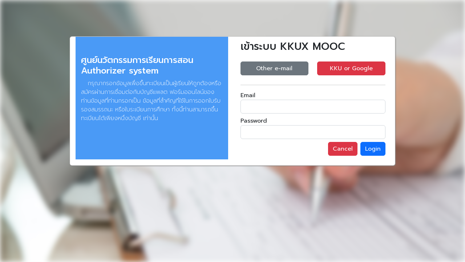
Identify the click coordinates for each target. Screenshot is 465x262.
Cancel (343, 148)
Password (253, 120)
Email (247, 95)
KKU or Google (351, 68)
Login (373, 148)
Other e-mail (274, 68)
